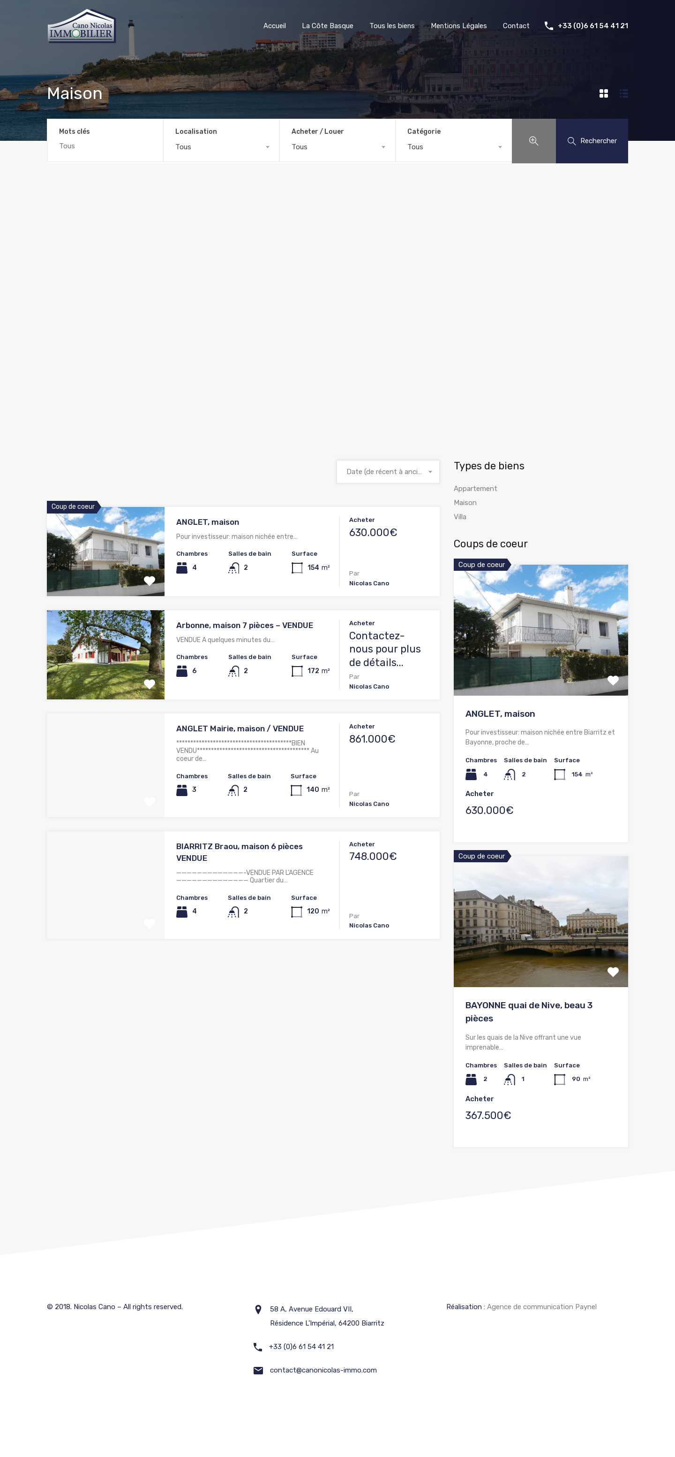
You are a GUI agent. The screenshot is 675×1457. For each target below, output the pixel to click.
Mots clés (74, 132)
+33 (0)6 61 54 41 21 (593, 26)
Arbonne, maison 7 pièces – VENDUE (244, 625)
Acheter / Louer (318, 132)
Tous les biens (390, 26)
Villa (460, 517)
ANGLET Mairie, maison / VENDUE (240, 729)
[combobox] (221, 146)
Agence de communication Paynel (542, 1307)
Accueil (273, 26)
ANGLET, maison (207, 522)
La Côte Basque (326, 26)
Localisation (196, 132)
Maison (465, 503)
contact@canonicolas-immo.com (323, 1370)
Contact (516, 26)
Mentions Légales (458, 26)
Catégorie (424, 132)
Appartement (475, 489)
